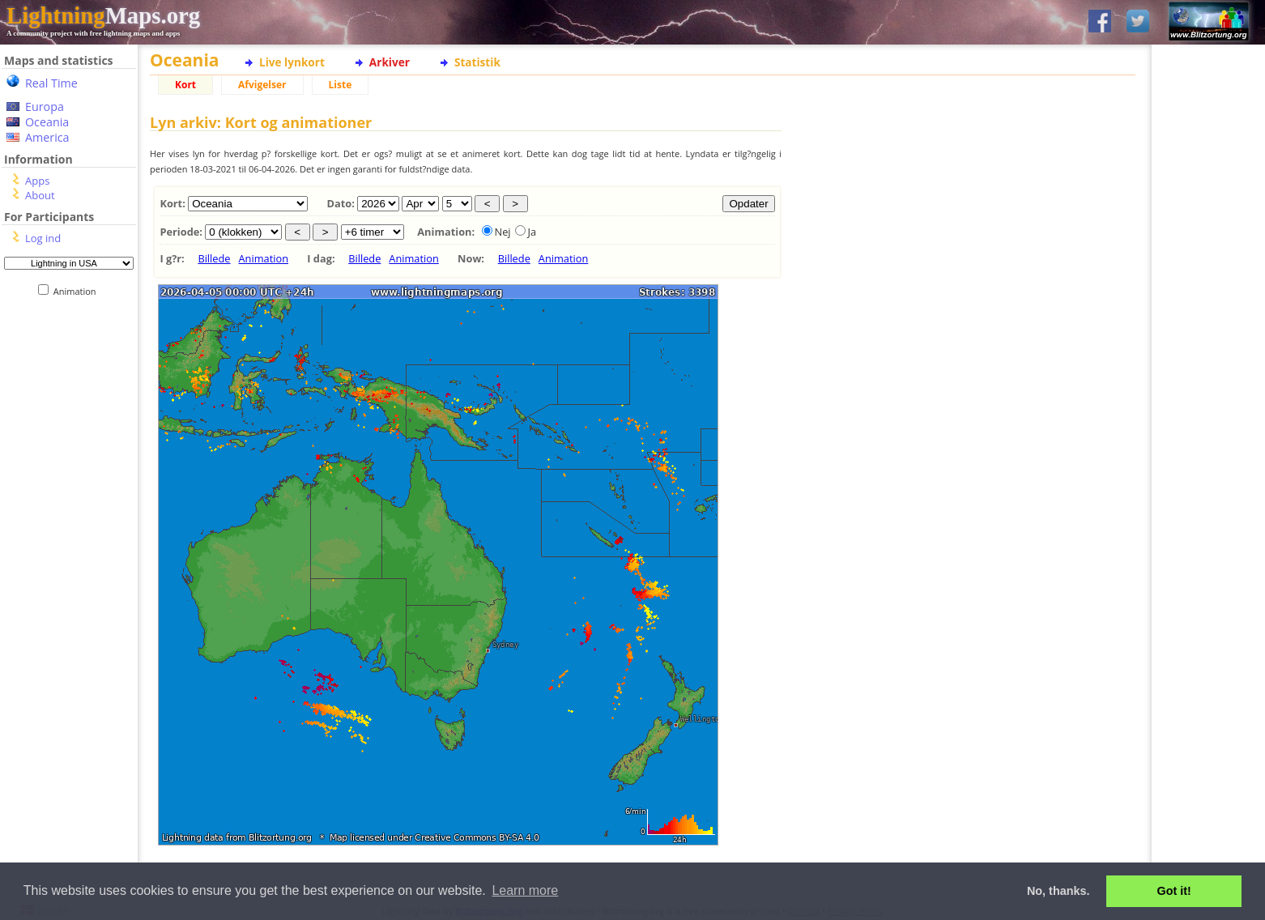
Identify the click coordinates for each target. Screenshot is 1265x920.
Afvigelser (262, 85)
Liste (340, 85)
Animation (78, 291)
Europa (44, 106)
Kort (185, 85)
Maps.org (103, 15)
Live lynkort (292, 62)
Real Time (51, 83)
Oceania (47, 122)
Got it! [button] (1174, 890)
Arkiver (389, 62)
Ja (532, 231)
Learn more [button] (525, 890)
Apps (37, 180)
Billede (214, 258)
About (40, 195)
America (47, 137)
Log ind (43, 238)
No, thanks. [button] (1058, 890)
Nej (503, 231)
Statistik (477, 62)
